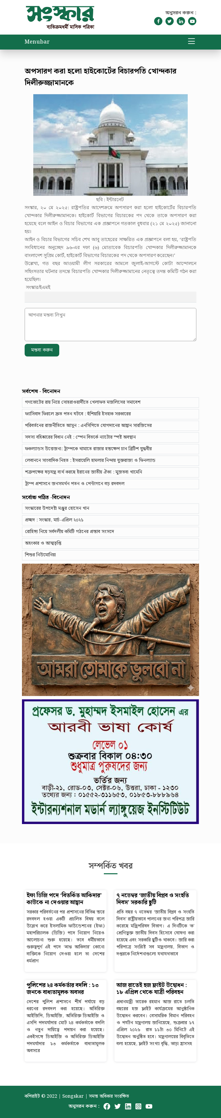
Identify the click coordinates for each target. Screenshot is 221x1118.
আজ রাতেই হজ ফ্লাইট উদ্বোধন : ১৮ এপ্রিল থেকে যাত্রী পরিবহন (151, 989)
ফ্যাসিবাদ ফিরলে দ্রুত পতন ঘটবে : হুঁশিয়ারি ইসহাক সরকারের (78, 414)
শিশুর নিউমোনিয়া (40, 555)
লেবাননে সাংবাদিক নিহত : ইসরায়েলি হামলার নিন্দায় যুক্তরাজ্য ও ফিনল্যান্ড (90, 460)
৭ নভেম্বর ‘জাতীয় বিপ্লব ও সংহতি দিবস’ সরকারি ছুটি (152, 899)
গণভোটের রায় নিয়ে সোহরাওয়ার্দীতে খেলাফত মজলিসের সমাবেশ (82, 402)
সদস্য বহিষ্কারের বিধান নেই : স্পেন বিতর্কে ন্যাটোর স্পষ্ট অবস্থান (80, 437)
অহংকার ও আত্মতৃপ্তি (43, 543)
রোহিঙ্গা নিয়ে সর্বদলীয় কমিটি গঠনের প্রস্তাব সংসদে (69, 531)
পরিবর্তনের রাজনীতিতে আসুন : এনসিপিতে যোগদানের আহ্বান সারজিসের (88, 425)
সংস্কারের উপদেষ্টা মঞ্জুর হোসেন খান (57, 508)
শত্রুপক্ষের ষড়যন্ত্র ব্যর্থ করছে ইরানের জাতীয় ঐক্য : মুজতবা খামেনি (83, 472)
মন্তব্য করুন (42, 350)
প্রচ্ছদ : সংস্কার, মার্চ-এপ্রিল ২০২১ (54, 520)
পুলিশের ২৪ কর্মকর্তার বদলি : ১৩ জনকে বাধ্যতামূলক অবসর (63, 989)
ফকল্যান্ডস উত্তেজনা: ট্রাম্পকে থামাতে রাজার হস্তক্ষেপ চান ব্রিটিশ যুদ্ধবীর (88, 449)
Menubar (37, 42)
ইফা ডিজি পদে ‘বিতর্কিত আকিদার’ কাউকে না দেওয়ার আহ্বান (64, 899)
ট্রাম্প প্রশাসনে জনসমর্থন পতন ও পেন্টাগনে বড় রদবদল (74, 484)
